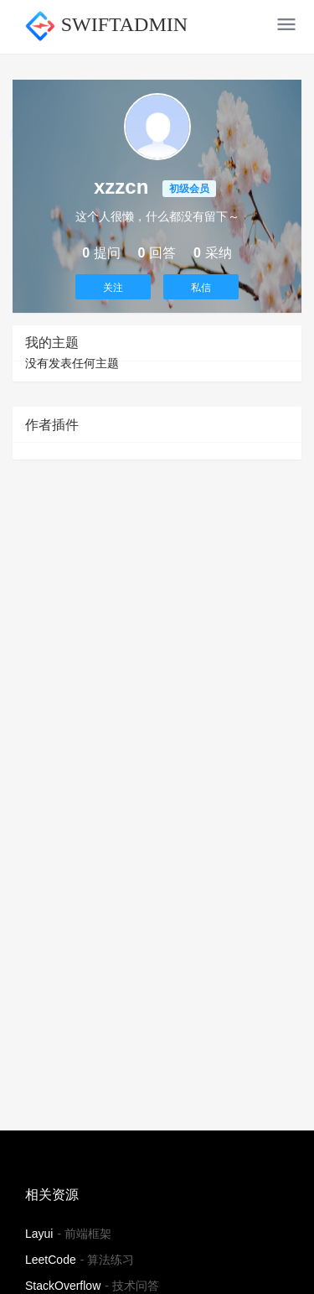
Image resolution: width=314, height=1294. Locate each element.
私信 (201, 288)
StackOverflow (62, 1285)
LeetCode (50, 1259)
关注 (113, 288)
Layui (39, 1233)
